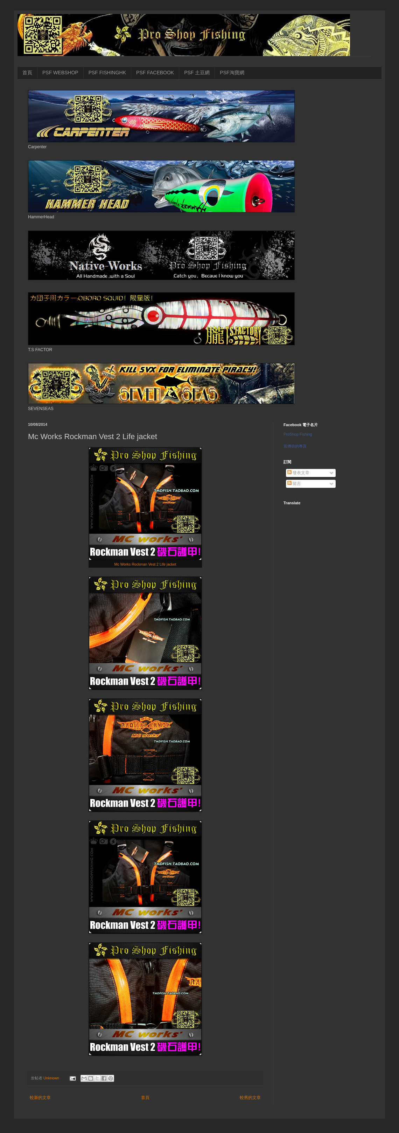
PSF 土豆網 (197, 72)
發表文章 (298, 472)
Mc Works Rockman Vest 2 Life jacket (145, 564)
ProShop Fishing (298, 434)
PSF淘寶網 (232, 72)
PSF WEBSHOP (60, 72)
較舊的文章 (250, 1097)
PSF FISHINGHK (107, 72)
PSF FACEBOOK (155, 72)
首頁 (27, 72)
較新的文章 (40, 1097)
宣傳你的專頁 (295, 446)
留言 (294, 483)
